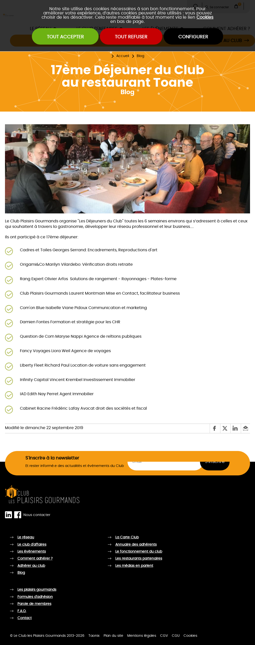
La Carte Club (127, 537)
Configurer (193, 37)
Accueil (122, 56)
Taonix (94, 636)
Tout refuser (131, 37)
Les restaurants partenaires (138, 558)
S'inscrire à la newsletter (52, 458)
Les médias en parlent (134, 566)
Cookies (204, 17)
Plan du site (113, 636)
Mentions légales (141, 636)
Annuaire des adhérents (136, 544)
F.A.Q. (21, 611)
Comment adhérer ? (35, 558)
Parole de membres (34, 604)
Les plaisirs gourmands (36, 589)
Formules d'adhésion (35, 597)
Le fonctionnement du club (138, 551)
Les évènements (31, 551)
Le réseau (25, 537)
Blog (140, 56)
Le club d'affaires (31, 544)
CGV (164, 636)
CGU (176, 636)
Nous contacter (36, 515)
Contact (24, 618)
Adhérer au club (31, 566)
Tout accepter (65, 37)
